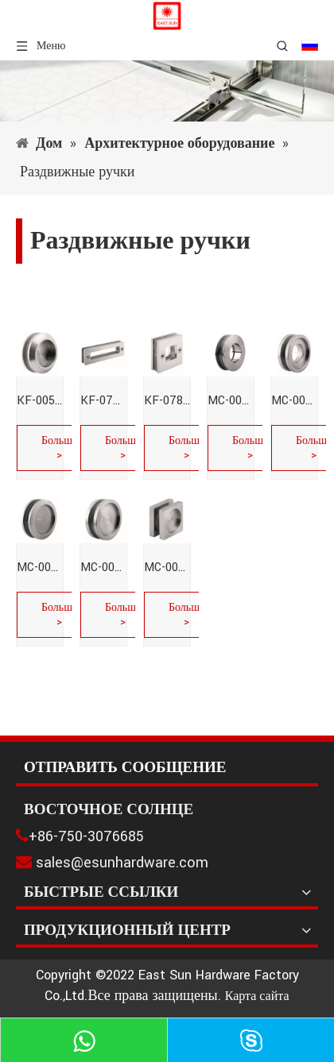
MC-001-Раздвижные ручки (231, 400)
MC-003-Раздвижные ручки (40, 567)
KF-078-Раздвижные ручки (167, 400)
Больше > (59, 448)
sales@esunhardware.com (122, 862)
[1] (167, 91)
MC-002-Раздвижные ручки (294, 400)
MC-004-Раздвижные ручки (103, 567)
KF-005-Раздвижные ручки (40, 400)
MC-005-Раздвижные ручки (167, 567)
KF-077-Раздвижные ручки (103, 400)
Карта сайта (257, 996)
